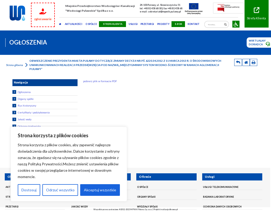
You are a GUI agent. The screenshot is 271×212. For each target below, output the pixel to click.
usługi (133, 24)
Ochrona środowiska (26, 126)
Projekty (163, 24)
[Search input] (215, 24)
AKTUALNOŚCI (73, 24)
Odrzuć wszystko (60, 190)
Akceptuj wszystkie (100, 190)
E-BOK (178, 24)
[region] (69, 164)
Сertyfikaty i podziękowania (30, 112)
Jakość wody (21, 119)
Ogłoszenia (21, 92)
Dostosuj (29, 190)
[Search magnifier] (225, 24)
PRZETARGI (147, 24)
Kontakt (194, 24)
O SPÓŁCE (91, 24)
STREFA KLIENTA (112, 24)
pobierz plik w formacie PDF (100, 81)
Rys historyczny (24, 105)
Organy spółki (22, 98)
